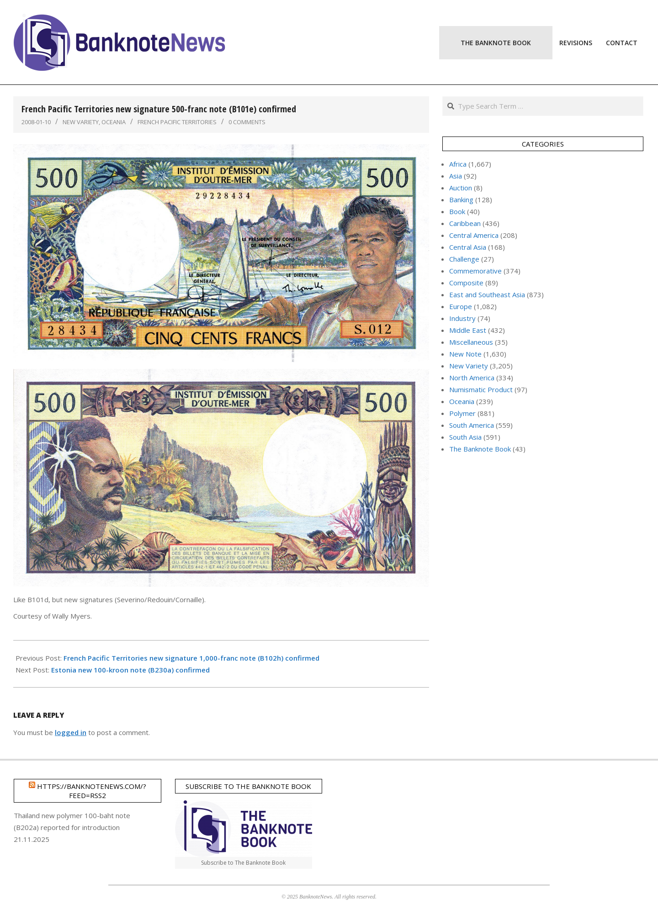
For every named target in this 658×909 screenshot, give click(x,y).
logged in (70, 732)
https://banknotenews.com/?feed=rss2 (91, 791)
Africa (458, 163)
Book (457, 211)
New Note (465, 353)
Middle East (467, 330)
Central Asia (467, 247)
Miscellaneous (471, 342)
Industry (462, 318)
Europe (460, 306)
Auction (460, 187)
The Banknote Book (480, 448)
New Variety (81, 122)
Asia (455, 175)
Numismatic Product (481, 389)
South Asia (465, 436)
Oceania (113, 122)
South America (471, 425)
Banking (461, 199)
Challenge (464, 258)
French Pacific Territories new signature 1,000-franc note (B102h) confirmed (191, 657)
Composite (466, 282)
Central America (474, 235)
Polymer (462, 413)
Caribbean (465, 223)
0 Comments (246, 122)
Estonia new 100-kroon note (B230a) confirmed (130, 669)
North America (471, 377)
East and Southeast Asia (487, 294)
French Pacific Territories (177, 122)
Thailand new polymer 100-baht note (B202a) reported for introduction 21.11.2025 (72, 827)
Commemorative (475, 270)
